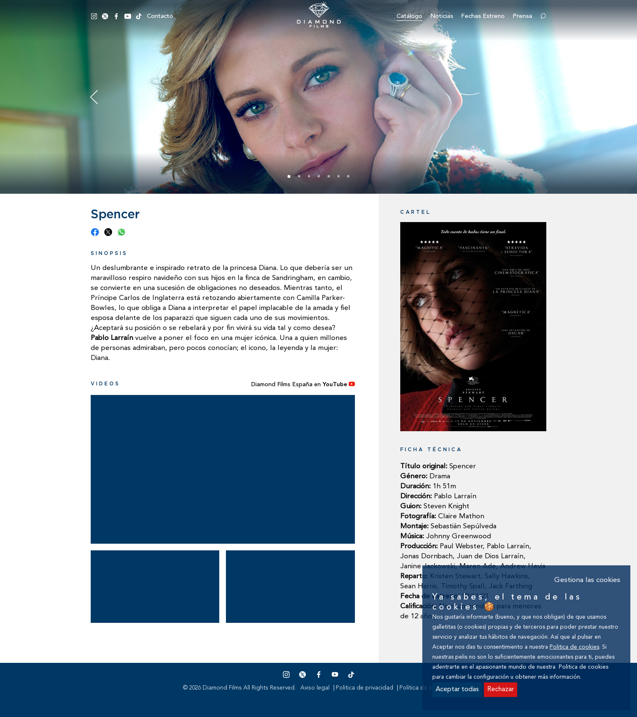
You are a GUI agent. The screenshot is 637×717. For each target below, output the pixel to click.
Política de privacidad (364, 688)
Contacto (160, 16)
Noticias (441, 16)
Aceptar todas (457, 689)
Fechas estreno (483, 16)
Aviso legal (315, 688)
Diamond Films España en (303, 384)
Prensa (522, 16)
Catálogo (409, 16)
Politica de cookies (574, 647)
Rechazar (500, 689)
